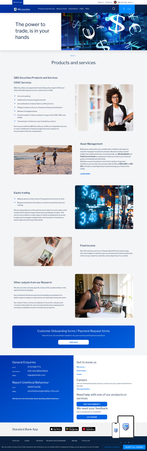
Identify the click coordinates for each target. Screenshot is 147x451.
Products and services (46, 9)
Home (73, 56)
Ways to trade (61, 9)
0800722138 (34, 387)
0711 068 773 (34, 367)
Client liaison (73, 9)
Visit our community (91, 404)
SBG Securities (17, 2)
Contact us (108, 2)
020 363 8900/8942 (38, 371)
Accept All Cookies (134, 447)
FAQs (82, 9)
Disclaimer (39, 441)
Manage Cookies (111, 447)
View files (73, 343)
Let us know (92, 417)
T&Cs (87, 9)
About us (101, 2)
